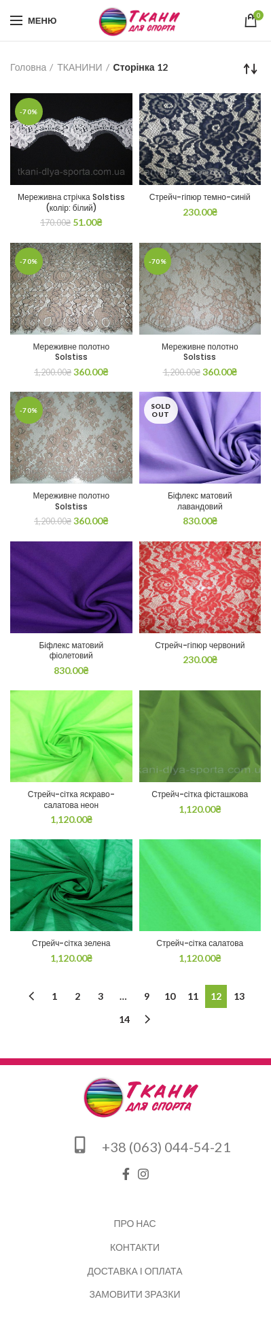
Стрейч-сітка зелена (71, 943)
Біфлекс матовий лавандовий (200, 500)
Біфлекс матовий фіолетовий (71, 650)
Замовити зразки (134, 1294)
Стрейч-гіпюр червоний (200, 645)
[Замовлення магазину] (250, 68)
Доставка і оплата (135, 1271)
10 (169, 996)
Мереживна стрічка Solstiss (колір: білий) (71, 202)
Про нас (134, 1223)
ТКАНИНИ (79, 67)
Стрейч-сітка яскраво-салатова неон (71, 799)
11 (192, 996)
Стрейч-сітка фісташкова (199, 794)
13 (239, 996)
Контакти (135, 1247)
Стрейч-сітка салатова (199, 943)
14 (124, 1019)
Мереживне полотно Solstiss (71, 352)
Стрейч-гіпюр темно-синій (200, 197)
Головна (28, 67)
